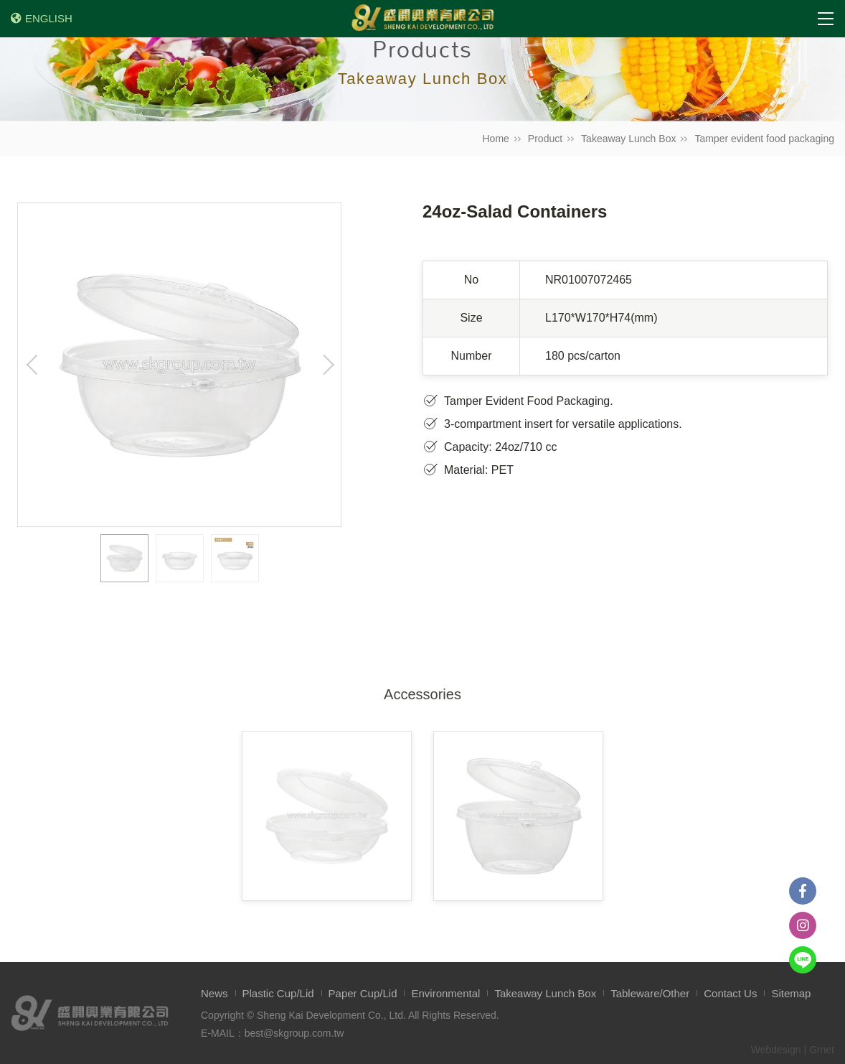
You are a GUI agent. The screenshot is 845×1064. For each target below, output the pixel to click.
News (214, 993)
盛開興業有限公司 (422, 19)
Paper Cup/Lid (363, 993)
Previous (32, 364)
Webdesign (776, 1049)
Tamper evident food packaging (764, 138)
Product (545, 138)
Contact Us (730, 993)
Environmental (445, 993)
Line (802, 960)
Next (326, 364)
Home (496, 138)
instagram (802, 925)
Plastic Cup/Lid (278, 993)
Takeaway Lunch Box (628, 138)
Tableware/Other (649, 993)
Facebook (802, 891)
